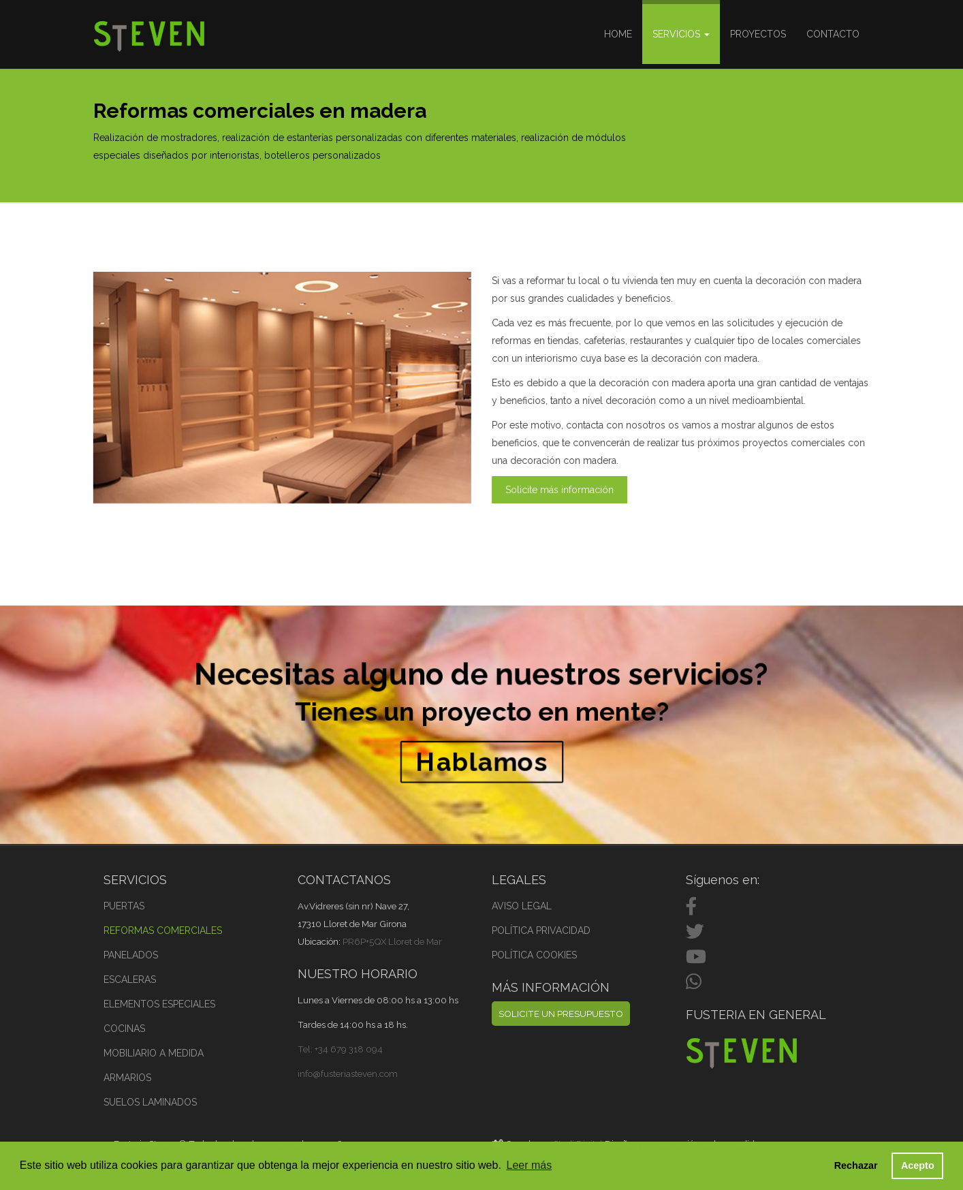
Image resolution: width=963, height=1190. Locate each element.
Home (618, 34)
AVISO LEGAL (522, 906)
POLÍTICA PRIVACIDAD (541, 930)
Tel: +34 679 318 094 (340, 1049)
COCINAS (124, 1028)
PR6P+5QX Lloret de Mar (392, 941)
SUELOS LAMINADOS (150, 1102)
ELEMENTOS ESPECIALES (159, 1004)
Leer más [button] (529, 1165)
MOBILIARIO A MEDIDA (154, 1053)
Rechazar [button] (856, 1165)
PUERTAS (124, 906)
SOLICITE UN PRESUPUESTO (561, 1013)
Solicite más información (560, 489)
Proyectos (758, 34)
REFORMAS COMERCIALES (163, 930)
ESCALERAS (130, 979)
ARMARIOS (127, 1077)
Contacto (832, 34)
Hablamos (481, 755)
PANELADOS (131, 955)
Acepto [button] (917, 1165)
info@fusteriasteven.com (348, 1073)
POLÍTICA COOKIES (534, 955)
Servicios (681, 34)
